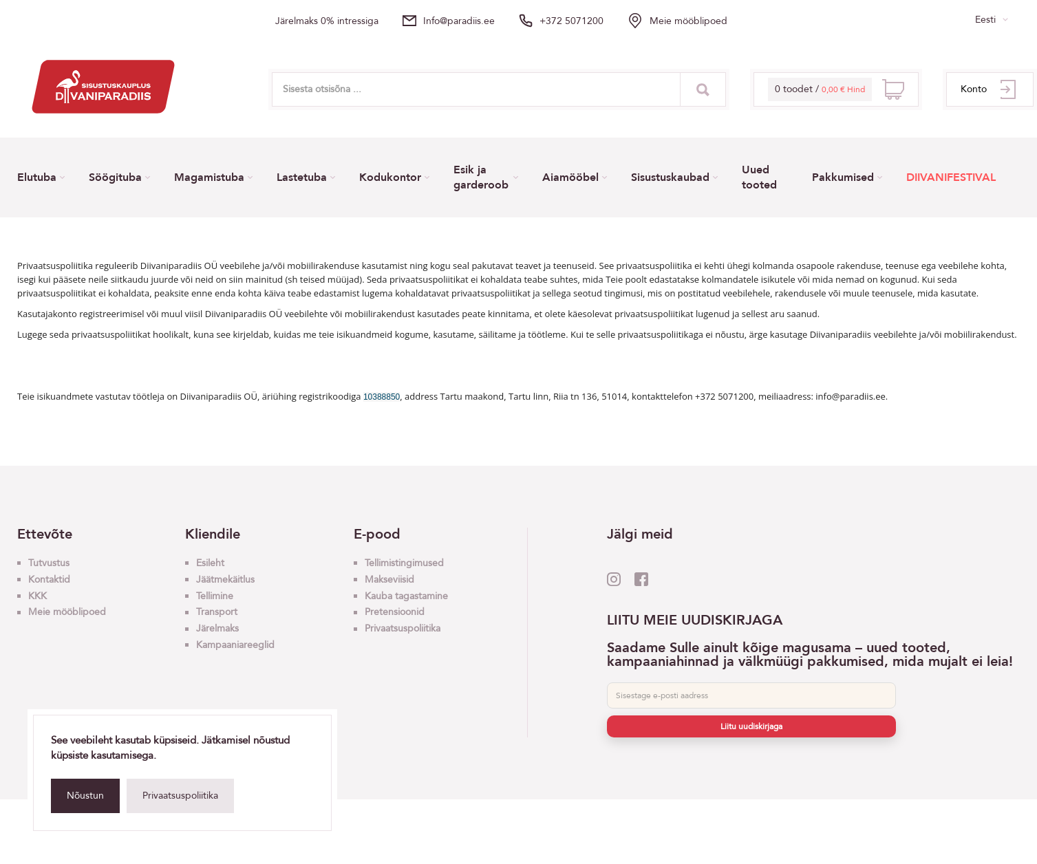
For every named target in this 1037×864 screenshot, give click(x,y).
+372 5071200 (571, 21)
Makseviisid (389, 579)
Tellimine (214, 596)
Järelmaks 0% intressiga (326, 21)
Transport (216, 611)
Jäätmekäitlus (225, 579)
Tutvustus (49, 563)
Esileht (210, 563)
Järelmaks (217, 628)
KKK (37, 596)
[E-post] (751, 695)
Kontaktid (49, 579)
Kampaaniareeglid (235, 644)
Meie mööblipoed (688, 21)
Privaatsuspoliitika (180, 795)
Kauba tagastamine (406, 596)
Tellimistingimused (404, 563)
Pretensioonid (395, 611)
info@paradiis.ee (459, 21)
